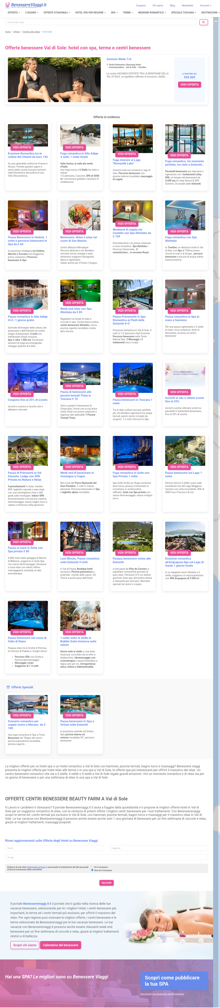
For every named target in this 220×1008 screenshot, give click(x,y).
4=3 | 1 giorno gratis (21, 320)
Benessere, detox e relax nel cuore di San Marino (78, 239)
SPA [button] (114, 12)
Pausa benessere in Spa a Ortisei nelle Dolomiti (77, 722)
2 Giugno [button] (31, 12)
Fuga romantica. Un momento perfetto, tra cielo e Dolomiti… (184, 162)
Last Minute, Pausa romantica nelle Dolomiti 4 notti (79, 560)
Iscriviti (106, 882)
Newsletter (187, 5)
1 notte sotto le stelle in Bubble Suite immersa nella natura (78, 641)
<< (215, 21)
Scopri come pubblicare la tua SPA (172, 981)
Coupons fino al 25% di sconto (27, 399)
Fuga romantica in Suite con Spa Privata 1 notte (131, 474)
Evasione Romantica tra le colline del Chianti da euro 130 (28, 155)
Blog (172, 5)
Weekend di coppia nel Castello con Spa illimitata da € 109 (132, 233)
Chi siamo (157, 5)
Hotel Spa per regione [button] (90, 12)
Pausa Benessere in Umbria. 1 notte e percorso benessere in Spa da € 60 (27, 241)
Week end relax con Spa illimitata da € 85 (76, 310)
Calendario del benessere (60, 945)
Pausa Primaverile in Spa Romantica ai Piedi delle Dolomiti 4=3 (129, 320)
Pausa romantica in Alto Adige (28, 316)
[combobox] (101, 22)
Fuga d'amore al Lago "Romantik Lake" (127, 161)
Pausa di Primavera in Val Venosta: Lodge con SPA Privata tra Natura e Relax (24, 476)
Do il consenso (101, 867)
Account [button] (205, 5)
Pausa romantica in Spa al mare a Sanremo (182, 318)
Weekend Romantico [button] (152, 12)
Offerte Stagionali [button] (56, 12)
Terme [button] (128, 12)
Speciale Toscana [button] (183, 12)
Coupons (141, 5)
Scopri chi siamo (24, 945)
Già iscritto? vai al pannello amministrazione (162, 994)
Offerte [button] (14, 12)
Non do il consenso (103, 870)
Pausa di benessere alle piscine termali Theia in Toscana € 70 (75, 395)
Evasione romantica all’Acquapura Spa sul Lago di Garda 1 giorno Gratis (184, 562)
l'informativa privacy (36, 867)
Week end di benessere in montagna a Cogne (77, 474)
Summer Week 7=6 (119, 59)
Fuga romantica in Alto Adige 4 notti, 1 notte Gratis (79, 155)
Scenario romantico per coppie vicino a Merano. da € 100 (27, 724)
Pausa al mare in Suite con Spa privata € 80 (25, 549)
